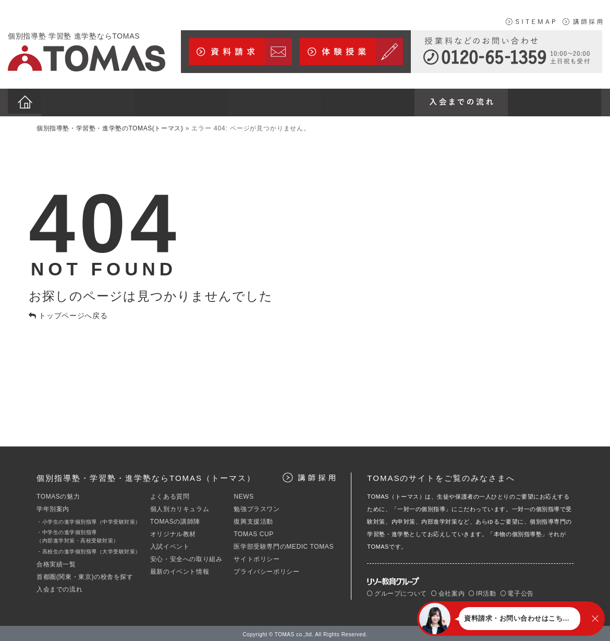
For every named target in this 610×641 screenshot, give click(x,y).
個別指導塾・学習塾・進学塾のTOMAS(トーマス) (109, 125)
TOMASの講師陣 (175, 519)
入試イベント (170, 544)
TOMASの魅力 (58, 494)
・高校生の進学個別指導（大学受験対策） (88, 549)
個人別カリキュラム (179, 506)
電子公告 (517, 590)
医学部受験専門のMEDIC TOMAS (284, 544)
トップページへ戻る (68, 312)
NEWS (243, 494)
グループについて (396, 590)
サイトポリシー (256, 556)
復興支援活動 (253, 519)
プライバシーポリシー (266, 569)
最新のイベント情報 (179, 569)
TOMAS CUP (254, 531)
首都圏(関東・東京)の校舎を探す (84, 574)
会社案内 (448, 590)
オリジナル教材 (173, 531)
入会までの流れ (59, 586)
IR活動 (482, 590)
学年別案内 (52, 506)
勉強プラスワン (256, 506)
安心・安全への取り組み (186, 556)
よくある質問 (170, 494)
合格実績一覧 (56, 561)
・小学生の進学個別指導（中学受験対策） (88, 519)
